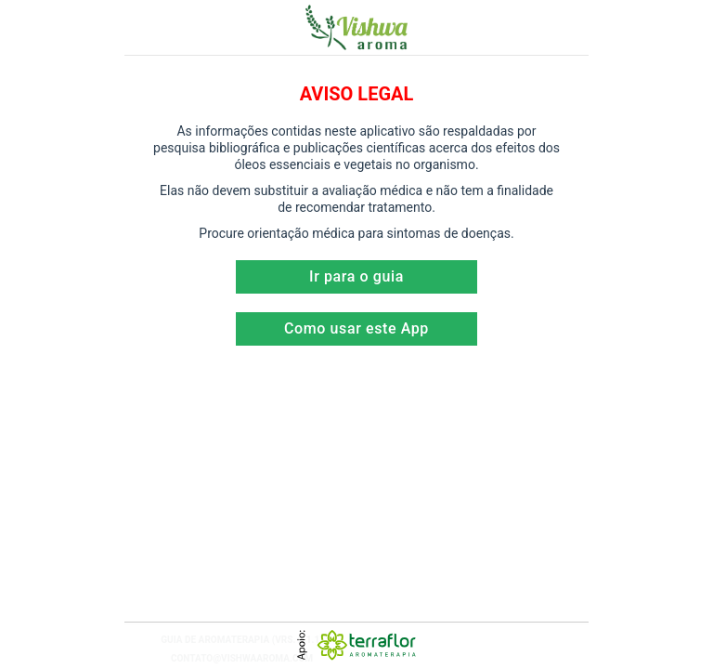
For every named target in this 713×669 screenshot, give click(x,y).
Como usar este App (356, 328)
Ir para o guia (356, 276)
